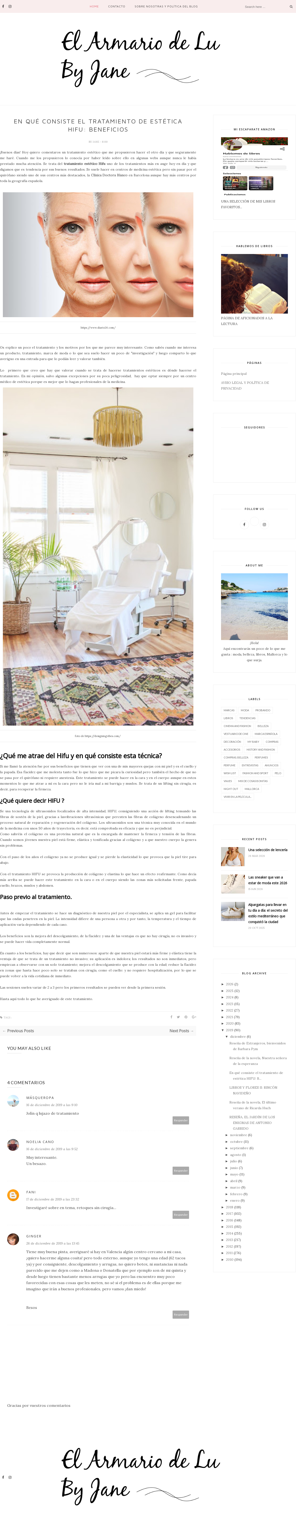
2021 (229, 1017)
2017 (229, 1213)
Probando (262, 710)
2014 (229, 1233)
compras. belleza (236, 757)
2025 (229, 991)
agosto (235, 1155)
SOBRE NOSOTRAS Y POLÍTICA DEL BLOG (166, 6)
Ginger (34, 1236)
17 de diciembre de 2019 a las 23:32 (52, 1199)
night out (231, 788)
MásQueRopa (40, 1097)
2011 (229, 1253)
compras (272, 741)
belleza (263, 725)
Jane (96, 141)
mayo (234, 1174)
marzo (235, 1187)
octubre (236, 1141)
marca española (266, 733)
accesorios (232, 749)
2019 (229, 1030)
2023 (229, 1004)
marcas (229, 710)
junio (234, 1168)
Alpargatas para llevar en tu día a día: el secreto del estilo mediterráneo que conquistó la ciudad (268, 913)
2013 (229, 1240)
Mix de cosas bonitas (253, 781)
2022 (229, 1010)
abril (233, 1181)
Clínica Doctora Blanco (109, 175)
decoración (232, 741)
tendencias (247, 718)
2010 (229, 1259)
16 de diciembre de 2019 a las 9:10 (51, 1105)
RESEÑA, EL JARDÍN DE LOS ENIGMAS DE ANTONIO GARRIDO (252, 1123)
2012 (229, 1246)
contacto (116, 6)
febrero (236, 1194)
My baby (253, 741)
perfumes (261, 757)
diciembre (238, 1036)
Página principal (234, 373)
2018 (229, 1207)
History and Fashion (261, 749)
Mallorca (252, 788)
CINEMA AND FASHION (237, 725)
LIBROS (228, 718)
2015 (229, 1227)
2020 (230, 1023)
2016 (229, 1220)
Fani (31, 1192)
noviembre (238, 1135)
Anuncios (271, 765)
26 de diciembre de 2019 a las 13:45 (52, 1243)
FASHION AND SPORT (255, 773)
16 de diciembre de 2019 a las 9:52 (52, 1149)
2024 (229, 997)
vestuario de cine (236, 733)
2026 (229, 984)
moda (245, 710)
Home (94, 6)
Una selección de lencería (267, 850)
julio (233, 1161)
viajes (228, 781)
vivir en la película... (237, 796)
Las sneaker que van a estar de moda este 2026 (267, 880)
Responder (181, 1120)
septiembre (239, 1148)
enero (235, 1200)
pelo (278, 773)
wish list (230, 773)
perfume (229, 765)
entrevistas (250, 765)
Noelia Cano (40, 1141)
